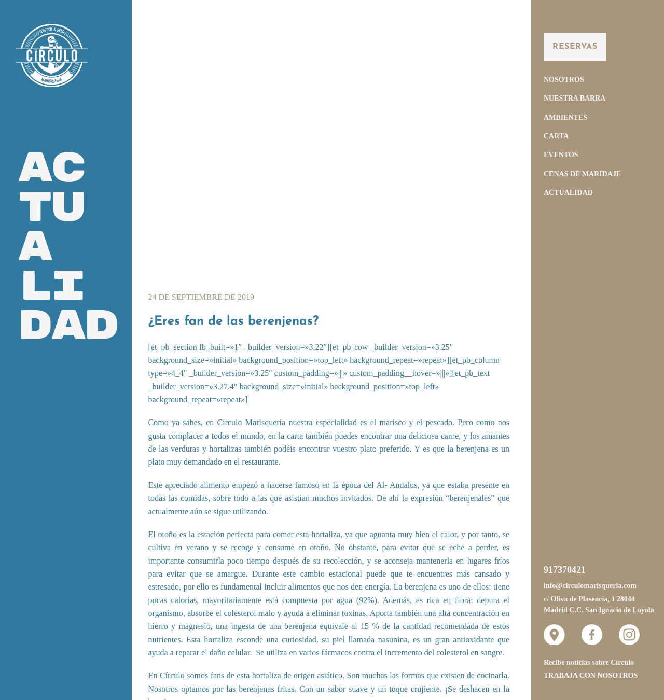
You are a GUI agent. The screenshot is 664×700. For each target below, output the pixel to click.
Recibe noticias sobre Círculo (589, 662)
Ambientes (565, 117)
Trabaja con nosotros (591, 675)
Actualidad (568, 193)
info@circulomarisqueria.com (590, 586)
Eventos (561, 155)
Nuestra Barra (574, 98)
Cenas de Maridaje (582, 174)
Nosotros (564, 79)
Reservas (574, 47)
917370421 (565, 570)
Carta (556, 136)
